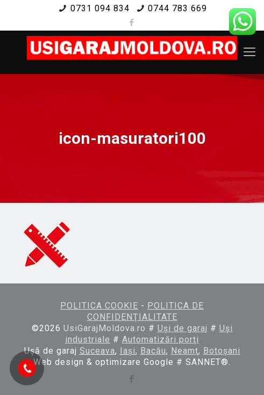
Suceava (97, 351)
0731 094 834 (100, 8)
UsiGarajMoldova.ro (104, 328)
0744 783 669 (177, 8)
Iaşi (127, 351)
